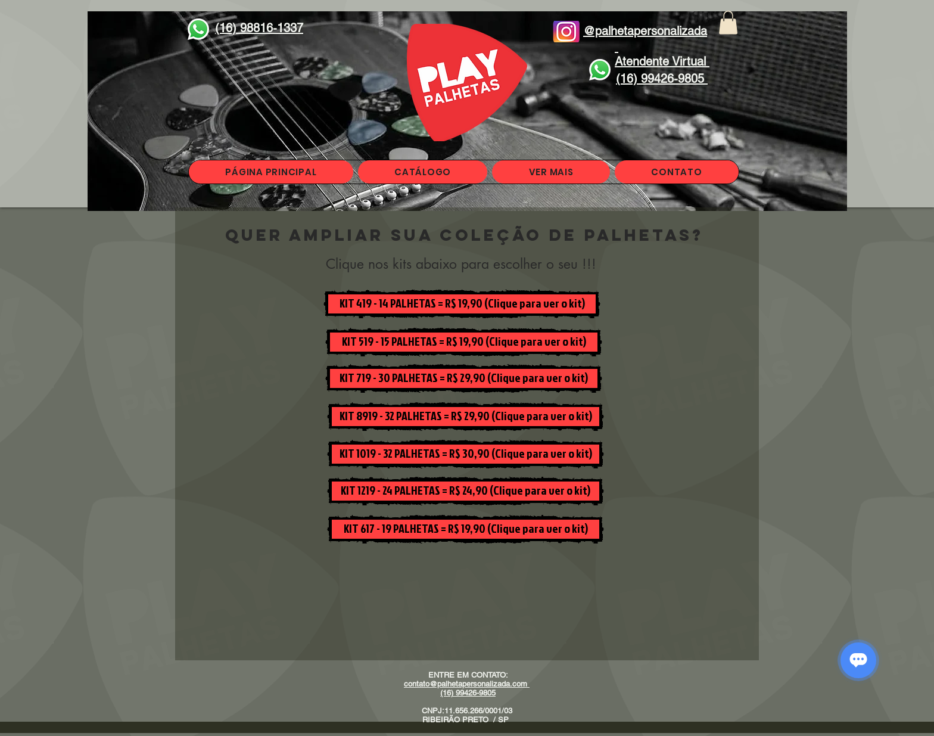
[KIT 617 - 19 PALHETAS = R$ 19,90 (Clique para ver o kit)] (465, 529)
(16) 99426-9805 (468, 692)
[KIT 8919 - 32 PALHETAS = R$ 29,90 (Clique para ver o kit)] (465, 416)
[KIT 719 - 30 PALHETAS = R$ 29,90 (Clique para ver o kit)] (463, 378)
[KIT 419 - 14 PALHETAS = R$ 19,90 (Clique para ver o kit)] (462, 303)
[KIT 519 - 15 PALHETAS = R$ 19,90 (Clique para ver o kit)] (463, 342)
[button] (728, 22)
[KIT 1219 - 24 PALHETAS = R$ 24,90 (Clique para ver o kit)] (465, 491)
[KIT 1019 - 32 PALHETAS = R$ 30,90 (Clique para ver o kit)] (465, 454)
